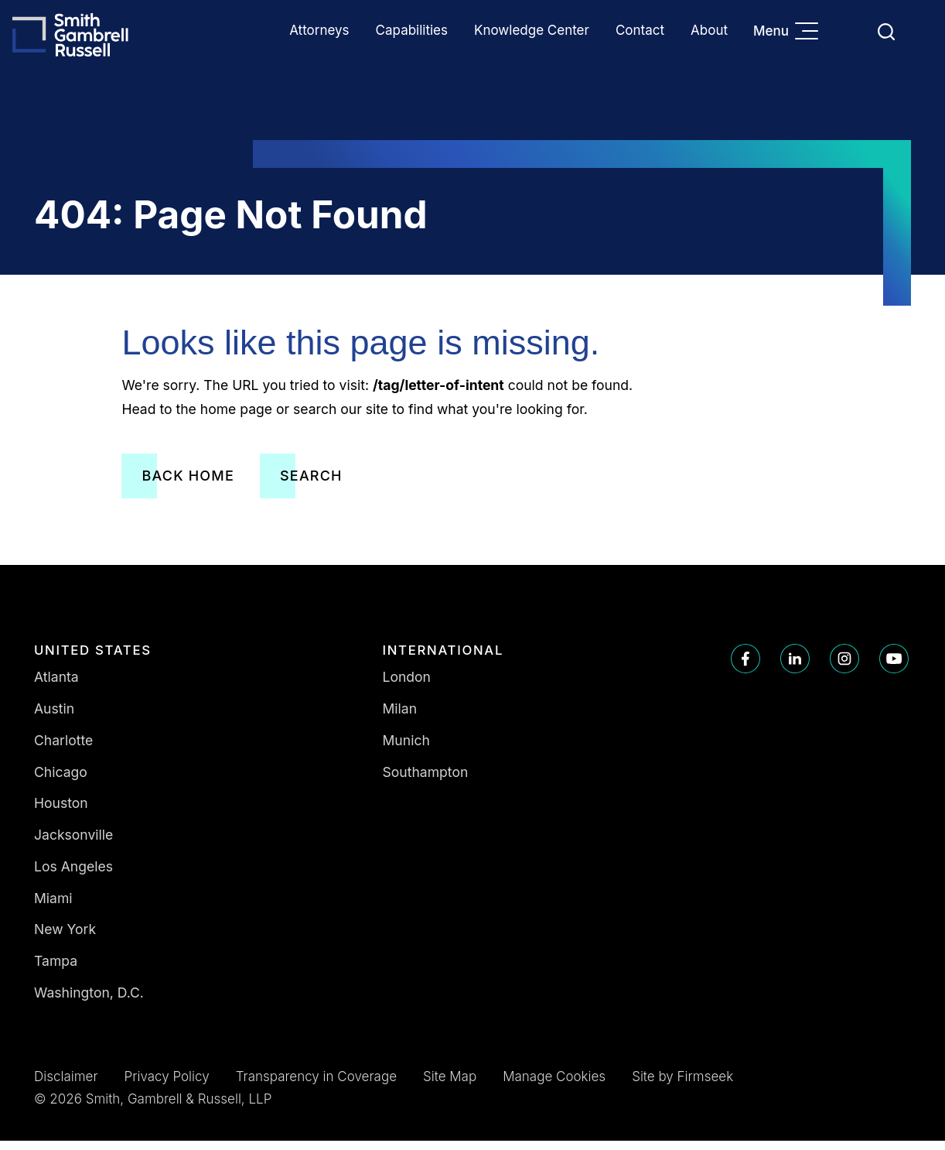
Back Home (188, 485)
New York (65, 939)
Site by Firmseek (682, 1086)
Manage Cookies (554, 1086)
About (709, 30)
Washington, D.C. (89, 1002)
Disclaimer (66, 1086)
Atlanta (56, 687)
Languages (849, 31)
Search (311, 485)
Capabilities (412, 30)
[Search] (886, 31)
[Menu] (810, 32)
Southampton (426, 781)
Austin (54, 718)
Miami (53, 907)
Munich (406, 749)
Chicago (60, 781)
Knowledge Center (531, 30)
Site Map (449, 1086)
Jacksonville (73, 844)
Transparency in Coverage (316, 1086)
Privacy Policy (167, 1086)
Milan (400, 718)
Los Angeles (73, 876)
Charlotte (63, 749)
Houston (61, 813)
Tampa (55, 970)
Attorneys (319, 30)
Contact (640, 30)
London (407, 687)
